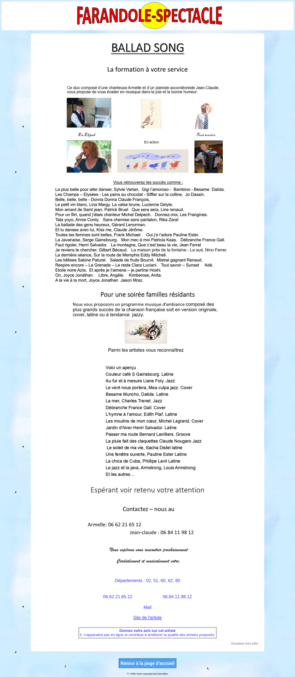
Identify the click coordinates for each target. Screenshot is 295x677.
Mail (147, 607)
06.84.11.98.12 (177, 596)
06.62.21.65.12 (117, 596)
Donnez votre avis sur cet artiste (147, 631)
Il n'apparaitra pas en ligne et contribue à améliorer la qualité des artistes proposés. (147, 635)
